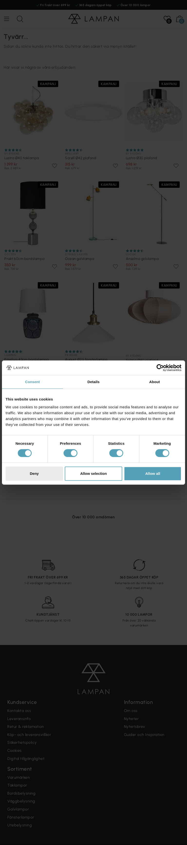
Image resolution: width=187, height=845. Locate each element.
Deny (34, 473)
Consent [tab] (32, 382)
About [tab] (154, 382)
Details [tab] (93, 382)
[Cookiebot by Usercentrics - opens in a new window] (160, 367)
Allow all (152, 473)
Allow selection (93, 473)
